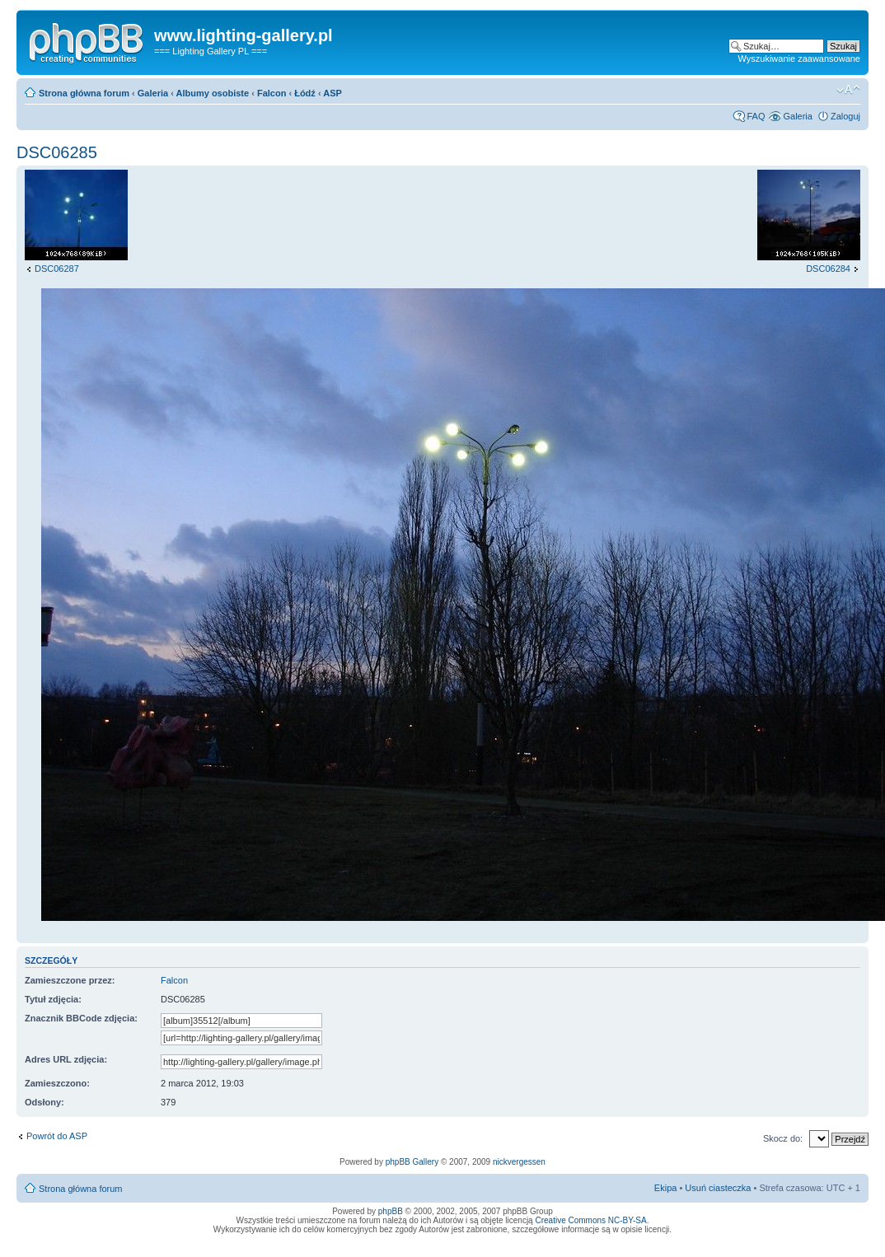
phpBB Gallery (412, 1161)
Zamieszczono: (57, 1083)
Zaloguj (845, 116)
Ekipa (665, 1188)
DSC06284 (828, 268)
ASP (332, 93)
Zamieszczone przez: (70, 980)
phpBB (390, 1211)
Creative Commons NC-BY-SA (590, 1220)
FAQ (756, 116)
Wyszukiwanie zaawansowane (799, 58)
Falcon (271, 93)
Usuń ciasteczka (718, 1188)
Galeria (153, 93)
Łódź (305, 93)
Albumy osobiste (213, 93)
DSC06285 (56, 152)
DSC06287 (57, 268)
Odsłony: (44, 1102)
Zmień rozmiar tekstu (848, 89)
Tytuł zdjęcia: (53, 999)
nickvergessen (519, 1161)
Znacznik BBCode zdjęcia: (81, 1018)
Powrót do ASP (56, 1136)
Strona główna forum (84, 93)
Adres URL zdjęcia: (66, 1059)
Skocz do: (783, 1138)
